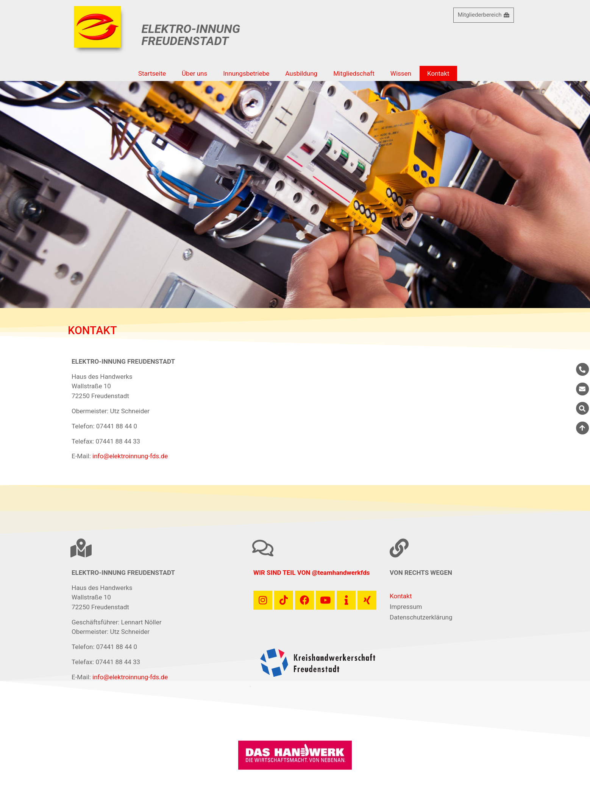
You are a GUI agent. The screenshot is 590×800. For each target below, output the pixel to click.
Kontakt (438, 73)
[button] (250, 686)
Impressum (406, 606)
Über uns (194, 73)
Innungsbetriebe (246, 73)
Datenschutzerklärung (421, 617)
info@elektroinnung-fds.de (130, 456)
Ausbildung (301, 73)
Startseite (152, 73)
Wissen (400, 73)
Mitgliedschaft (354, 73)
